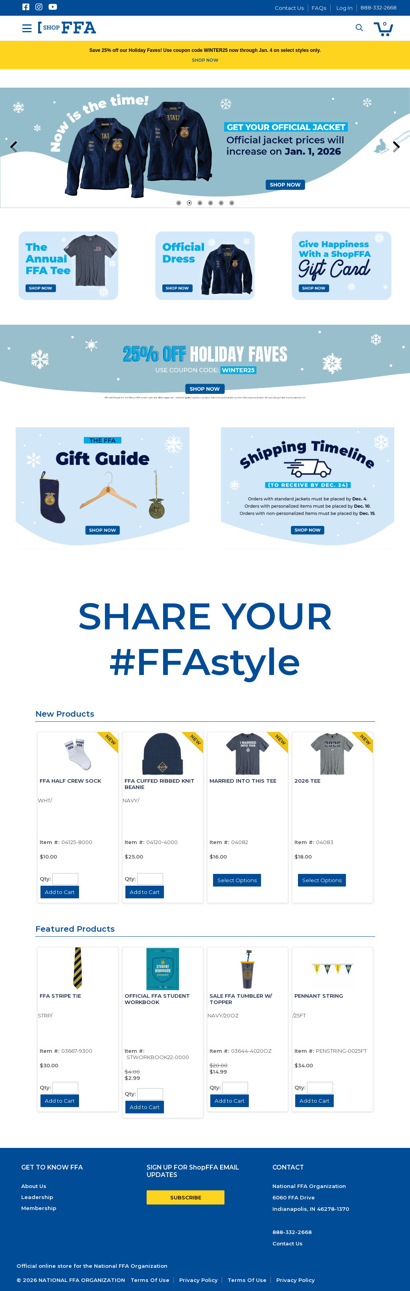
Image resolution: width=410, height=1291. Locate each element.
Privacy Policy (198, 1280)
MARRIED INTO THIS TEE (243, 781)
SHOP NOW (205, 60)
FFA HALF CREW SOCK (70, 781)
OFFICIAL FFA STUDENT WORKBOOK (157, 999)
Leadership (37, 1197)
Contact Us (289, 8)
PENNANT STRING (318, 996)
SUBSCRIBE (185, 1197)
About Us (33, 1186)
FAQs (319, 8)
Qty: (45, 878)
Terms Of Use (150, 1280)
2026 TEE (307, 781)
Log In (344, 8)
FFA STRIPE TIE (60, 996)
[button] (383, 29)
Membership (38, 1208)
